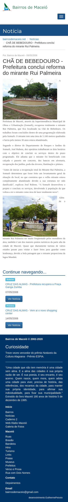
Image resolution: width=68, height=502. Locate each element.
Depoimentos (12, 483)
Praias (9, 458)
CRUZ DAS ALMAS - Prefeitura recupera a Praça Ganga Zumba (33, 285)
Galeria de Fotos (14, 426)
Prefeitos (10, 465)
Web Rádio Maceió (16, 423)
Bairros (9, 412)
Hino (8, 447)
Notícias (34, 39)
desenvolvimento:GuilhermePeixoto (46, 497)
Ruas (8, 436)
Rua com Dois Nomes (17, 472)
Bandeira (10, 443)
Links (8, 454)
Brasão (9, 440)
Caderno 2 (11, 419)
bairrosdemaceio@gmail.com (21, 492)
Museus (9, 461)
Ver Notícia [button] (14, 298)
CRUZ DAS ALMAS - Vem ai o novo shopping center (31, 312)
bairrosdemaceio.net (14, 39)
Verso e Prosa (13, 469)
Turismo (10, 451)
